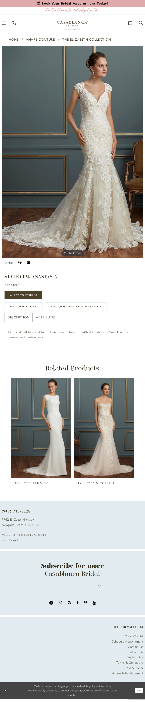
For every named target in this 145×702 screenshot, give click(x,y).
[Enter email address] (72, 589)
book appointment (25, 308)
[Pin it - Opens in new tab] (20, 262)
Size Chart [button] (12, 284)
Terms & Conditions (129, 665)
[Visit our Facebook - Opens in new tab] (77, 605)
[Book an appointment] (72, 3)
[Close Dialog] (5, 693)
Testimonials (135, 660)
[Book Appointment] (130, 23)
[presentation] (41, 431)
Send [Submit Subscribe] (98, 589)
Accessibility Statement (127, 676)
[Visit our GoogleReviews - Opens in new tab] (69, 605)
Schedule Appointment (127, 644)
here (75, 698)
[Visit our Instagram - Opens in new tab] (60, 605)
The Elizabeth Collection (86, 39)
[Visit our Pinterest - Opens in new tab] (85, 605)
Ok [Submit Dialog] (139, 693)
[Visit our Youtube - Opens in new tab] (94, 605)
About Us (136, 655)
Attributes (46, 319)
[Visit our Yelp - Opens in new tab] (51, 605)
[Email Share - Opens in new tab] (28, 262)
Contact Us (135, 649)
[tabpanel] (72, 152)
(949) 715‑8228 (16, 513)
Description (19, 319)
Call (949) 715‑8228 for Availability (84, 308)
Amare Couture (40, 39)
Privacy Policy (134, 670)
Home (14, 39)
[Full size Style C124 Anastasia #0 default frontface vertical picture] (72, 152)
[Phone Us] (14, 23)
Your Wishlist (134, 639)
